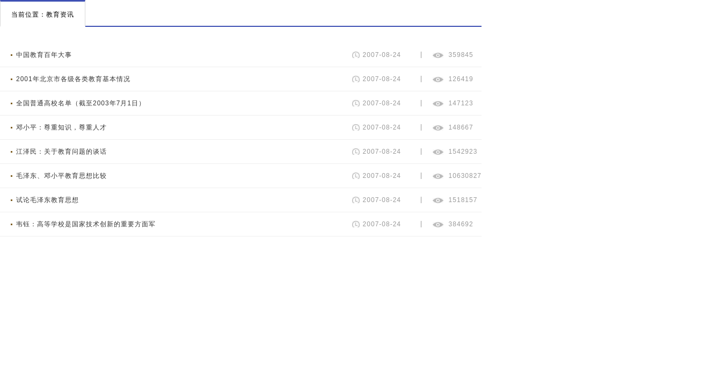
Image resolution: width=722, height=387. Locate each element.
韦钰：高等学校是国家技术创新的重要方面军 (86, 224)
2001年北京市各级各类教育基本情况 (73, 79)
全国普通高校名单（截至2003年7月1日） (80, 103)
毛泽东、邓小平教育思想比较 (61, 176)
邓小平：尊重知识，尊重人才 (61, 127)
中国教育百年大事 (44, 55)
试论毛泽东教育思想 (47, 200)
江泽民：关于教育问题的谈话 (61, 151)
